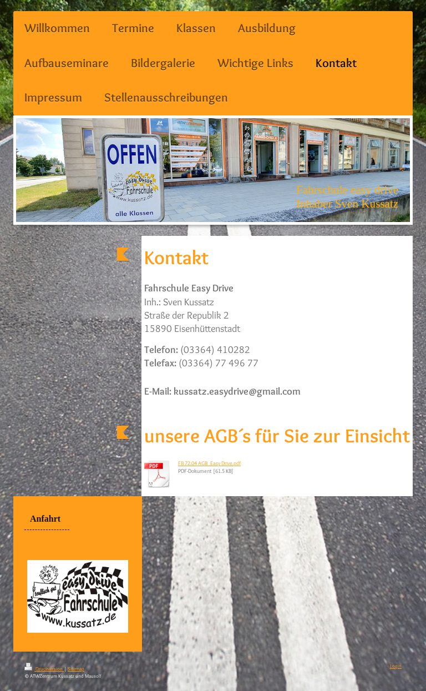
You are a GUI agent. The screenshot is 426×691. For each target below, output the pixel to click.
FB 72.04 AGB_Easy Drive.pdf (209, 463)
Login (396, 666)
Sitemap (76, 668)
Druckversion (44, 668)
